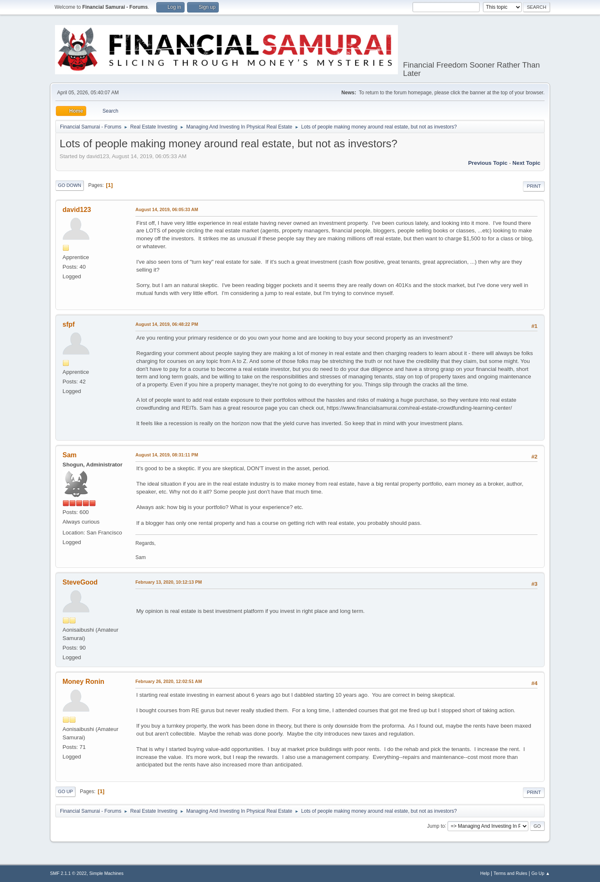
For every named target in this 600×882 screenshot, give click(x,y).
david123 (76, 209)
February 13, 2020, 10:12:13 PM (168, 582)
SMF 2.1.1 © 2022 (68, 873)
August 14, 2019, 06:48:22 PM (166, 324)
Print (534, 186)
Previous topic (488, 163)
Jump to (436, 826)
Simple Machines (106, 873)
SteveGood (80, 582)
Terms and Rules (511, 873)
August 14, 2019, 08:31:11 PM (166, 454)
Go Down (69, 185)
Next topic (526, 163)
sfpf (68, 324)
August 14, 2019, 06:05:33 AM (166, 209)
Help (485, 873)
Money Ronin (83, 681)
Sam (69, 455)
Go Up (65, 791)
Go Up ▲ (540, 873)
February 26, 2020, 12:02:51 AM (168, 681)
